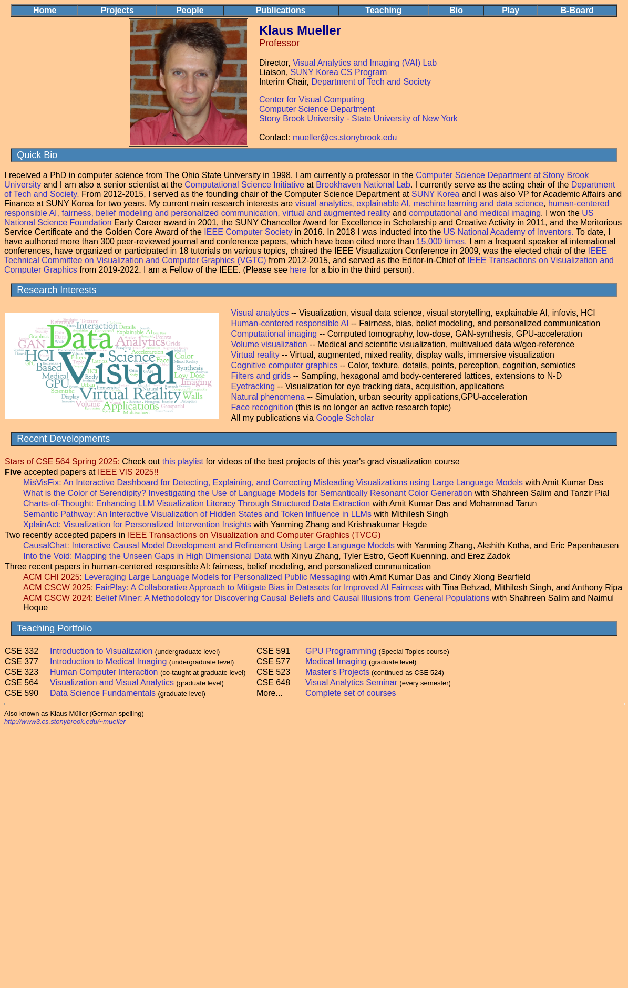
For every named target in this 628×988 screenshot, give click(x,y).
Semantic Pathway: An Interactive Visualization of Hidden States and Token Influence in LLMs (198, 513)
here (298, 269)
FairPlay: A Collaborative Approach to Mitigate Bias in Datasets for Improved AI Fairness (259, 587)
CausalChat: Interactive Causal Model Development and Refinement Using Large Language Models (209, 545)
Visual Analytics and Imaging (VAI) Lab (365, 62)
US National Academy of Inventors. (509, 231)
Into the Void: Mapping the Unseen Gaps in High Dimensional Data (147, 556)
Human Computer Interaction (104, 672)
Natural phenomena (268, 396)
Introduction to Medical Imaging (108, 661)
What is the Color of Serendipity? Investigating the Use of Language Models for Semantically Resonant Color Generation (249, 492)
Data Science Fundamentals (103, 693)
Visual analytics (260, 312)
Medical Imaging (336, 661)
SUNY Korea (435, 194)
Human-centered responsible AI (290, 323)
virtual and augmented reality (336, 213)
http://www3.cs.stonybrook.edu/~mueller (65, 721)
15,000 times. (442, 241)
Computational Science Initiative (244, 184)
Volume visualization (269, 344)
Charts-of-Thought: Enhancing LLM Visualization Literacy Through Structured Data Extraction (198, 503)
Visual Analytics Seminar (351, 682)
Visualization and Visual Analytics (112, 682)
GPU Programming (340, 651)
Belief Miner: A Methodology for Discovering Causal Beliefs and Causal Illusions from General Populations (293, 598)
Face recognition (262, 407)
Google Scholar (345, 417)
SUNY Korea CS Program (339, 72)
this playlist (182, 461)
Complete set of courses (350, 693)
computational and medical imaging (475, 213)
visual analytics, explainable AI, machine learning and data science (419, 203)
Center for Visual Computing (312, 99)
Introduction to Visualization (101, 651)
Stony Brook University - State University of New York (358, 118)
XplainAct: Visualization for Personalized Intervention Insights (137, 524)
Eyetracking (254, 386)
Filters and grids (261, 375)
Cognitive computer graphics (285, 365)
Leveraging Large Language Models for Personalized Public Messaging (218, 577)
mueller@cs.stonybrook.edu (345, 137)
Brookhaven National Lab (363, 184)
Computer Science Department (317, 109)
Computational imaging (275, 333)
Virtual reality (255, 354)
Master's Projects (337, 672)
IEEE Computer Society (248, 231)
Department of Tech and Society (371, 81)
